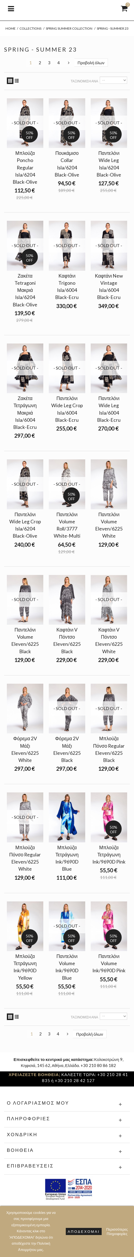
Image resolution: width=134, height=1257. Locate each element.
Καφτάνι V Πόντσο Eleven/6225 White (109, 640)
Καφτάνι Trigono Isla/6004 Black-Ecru (67, 286)
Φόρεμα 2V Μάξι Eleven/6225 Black (67, 749)
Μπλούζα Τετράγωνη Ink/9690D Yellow (24, 967)
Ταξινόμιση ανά (84, 81)
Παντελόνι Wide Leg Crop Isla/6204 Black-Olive (25, 525)
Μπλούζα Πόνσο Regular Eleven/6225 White (25, 858)
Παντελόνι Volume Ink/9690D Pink (109, 963)
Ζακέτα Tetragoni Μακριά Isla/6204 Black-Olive (25, 290)
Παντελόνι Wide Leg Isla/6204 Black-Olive (108, 164)
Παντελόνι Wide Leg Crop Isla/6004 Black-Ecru (67, 409)
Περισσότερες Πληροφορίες (117, 1231)
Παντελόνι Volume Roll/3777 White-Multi (67, 525)
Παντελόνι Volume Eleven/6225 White (109, 525)
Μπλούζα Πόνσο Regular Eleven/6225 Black (109, 749)
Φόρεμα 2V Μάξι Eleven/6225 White (25, 749)
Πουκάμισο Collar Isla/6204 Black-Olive (67, 164)
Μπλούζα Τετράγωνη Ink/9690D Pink (109, 855)
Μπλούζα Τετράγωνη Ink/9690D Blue (66, 858)
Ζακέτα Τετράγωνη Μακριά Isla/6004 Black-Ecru (25, 412)
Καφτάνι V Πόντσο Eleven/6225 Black (67, 640)
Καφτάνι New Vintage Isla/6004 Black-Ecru (109, 286)
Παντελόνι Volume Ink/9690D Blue (66, 967)
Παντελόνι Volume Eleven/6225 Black (25, 640)
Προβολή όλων (91, 62)
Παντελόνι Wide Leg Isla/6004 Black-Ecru (109, 409)
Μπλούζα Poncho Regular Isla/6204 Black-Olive (25, 167)
